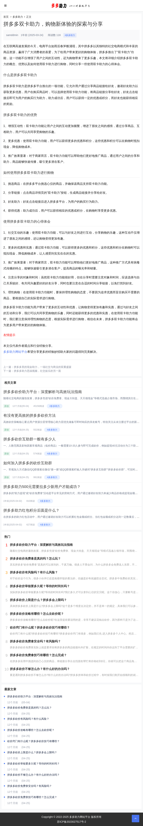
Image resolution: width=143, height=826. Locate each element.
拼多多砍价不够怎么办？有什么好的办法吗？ (33, 774)
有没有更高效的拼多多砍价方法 (29, 415)
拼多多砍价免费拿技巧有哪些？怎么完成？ (32, 797)
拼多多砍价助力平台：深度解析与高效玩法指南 (42, 392)
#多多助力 (70, 35)
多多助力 (18, 16)
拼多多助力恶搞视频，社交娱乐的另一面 (37, 370)
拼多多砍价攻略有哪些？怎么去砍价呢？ (30, 729)
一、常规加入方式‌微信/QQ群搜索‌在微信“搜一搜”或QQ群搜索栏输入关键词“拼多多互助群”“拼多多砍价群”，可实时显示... (73, 469)
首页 (6, 16)
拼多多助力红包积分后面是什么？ (31, 510)
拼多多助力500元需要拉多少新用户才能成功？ (42, 487)
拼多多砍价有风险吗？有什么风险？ (28, 718)
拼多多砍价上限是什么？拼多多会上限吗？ (32, 752)
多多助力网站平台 (15, 351)
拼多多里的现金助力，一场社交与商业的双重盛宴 (42, 366)
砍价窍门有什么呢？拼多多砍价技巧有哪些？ (33, 741)
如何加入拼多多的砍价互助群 (27, 463)
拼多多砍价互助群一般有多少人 (29, 439)
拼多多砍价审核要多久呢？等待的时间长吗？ (33, 763)
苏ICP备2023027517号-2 (71, 821)
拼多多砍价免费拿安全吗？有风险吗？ (29, 785)
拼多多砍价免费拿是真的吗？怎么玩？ (29, 707)
